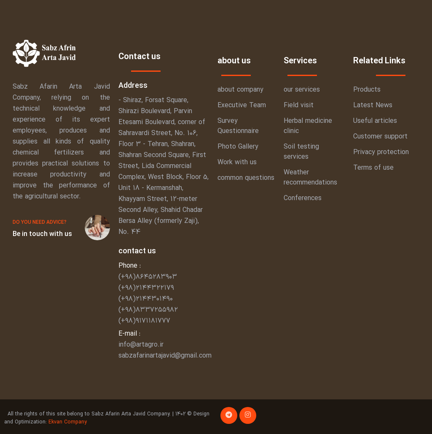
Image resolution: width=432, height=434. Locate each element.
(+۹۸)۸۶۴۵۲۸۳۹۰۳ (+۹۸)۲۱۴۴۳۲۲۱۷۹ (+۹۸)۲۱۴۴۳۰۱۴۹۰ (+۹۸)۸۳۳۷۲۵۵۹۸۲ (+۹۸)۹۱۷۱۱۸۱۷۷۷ (150, 299)
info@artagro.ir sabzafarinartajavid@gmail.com (165, 350)
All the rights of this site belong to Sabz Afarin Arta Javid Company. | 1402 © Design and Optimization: (106, 418)
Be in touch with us (42, 234)
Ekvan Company (67, 422)
